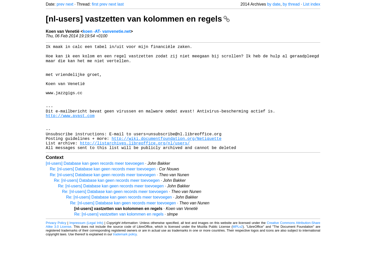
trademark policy (125, 257)
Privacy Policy (56, 246)
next (69, 4)
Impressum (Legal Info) (86, 246)
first (95, 4)
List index (311, 4)
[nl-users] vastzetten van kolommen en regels (138, 18)
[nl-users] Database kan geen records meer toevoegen (95, 186)
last (120, 4)
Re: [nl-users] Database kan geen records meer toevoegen (103, 192)
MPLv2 (238, 249)
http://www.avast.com (70, 131)
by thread (291, 4)
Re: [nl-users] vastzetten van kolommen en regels (118, 237)
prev (61, 4)
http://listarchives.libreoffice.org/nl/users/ (135, 165)
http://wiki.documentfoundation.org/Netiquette (166, 159)
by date (273, 4)
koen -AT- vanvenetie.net (106, 31)
